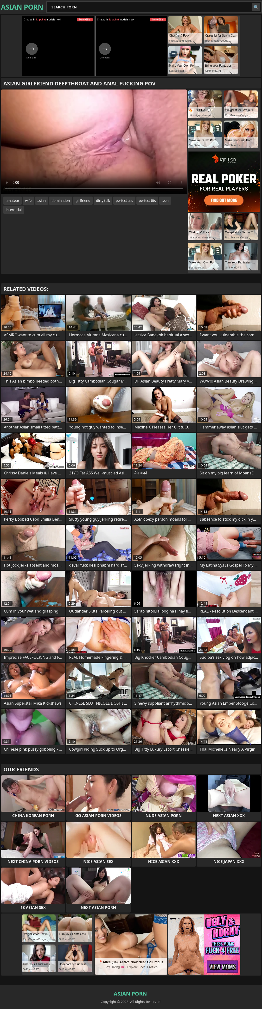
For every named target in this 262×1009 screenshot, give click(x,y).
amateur (12, 200)
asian (42, 200)
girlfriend (83, 200)
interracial (14, 209)
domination (60, 200)
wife (28, 200)
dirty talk (103, 200)
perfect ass (124, 200)
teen (165, 200)
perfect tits (147, 200)
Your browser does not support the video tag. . (94, 141)
